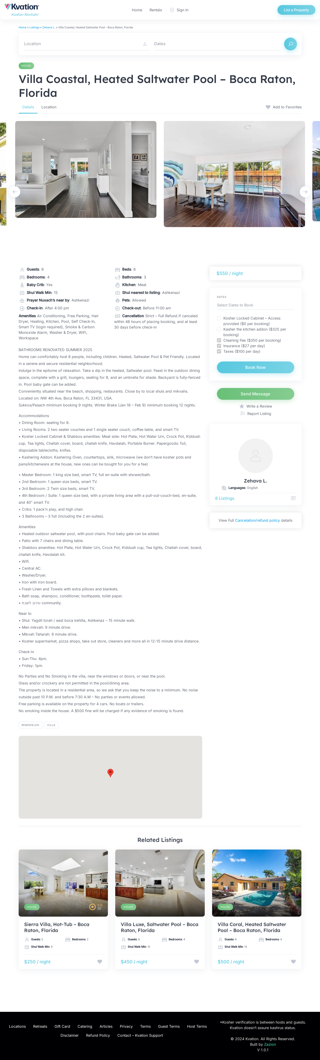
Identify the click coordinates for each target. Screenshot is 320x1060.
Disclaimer (70, 1035)
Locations (17, 1026)
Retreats (40, 1026)
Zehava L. (48, 27)
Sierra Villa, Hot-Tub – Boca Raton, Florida (56, 927)
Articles (106, 1026)
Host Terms (197, 1026)
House (26, 65)
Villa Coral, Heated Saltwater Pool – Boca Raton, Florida (252, 927)
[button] (110, 773)
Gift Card (62, 1026)
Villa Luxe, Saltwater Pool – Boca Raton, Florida (159, 927)
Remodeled (30, 725)
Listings (34, 27)
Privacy (126, 1026)
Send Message (255, 393)
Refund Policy (98, 1035)
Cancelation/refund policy (257, 520)
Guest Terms (169, 1026)
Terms (145, 1026)
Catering (85, 1026)
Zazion (270, 1044)
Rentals (156, 10)
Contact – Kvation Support (140, 1035)
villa (51, 725)
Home (137, 10)
